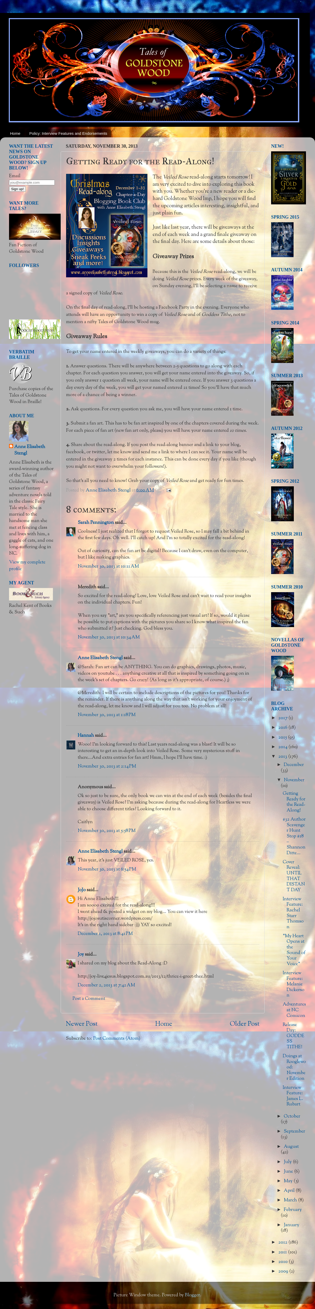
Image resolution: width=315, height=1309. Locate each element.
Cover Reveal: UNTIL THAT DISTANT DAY (294, 876)
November (294, 780)
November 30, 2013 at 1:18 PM (107, 715)
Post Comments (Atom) (116, 1038)
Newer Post (82, 1024)
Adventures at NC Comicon (294, 1010)
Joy (81, 954)
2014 (283, 747)
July (288, 1162)
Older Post (244, 1024)
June (289, 1171)
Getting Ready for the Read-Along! (294, 802)
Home (15, 133)
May (289, 1181)
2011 (283, 1252)
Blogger (192, 1295)
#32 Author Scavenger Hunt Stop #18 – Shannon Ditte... (294, 836)
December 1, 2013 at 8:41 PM (105, 934)
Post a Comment (89, 998)
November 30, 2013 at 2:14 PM (107, 766)
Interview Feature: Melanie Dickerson (293, 984)
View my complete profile (27, 565)
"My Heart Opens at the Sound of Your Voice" (294, 950)
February (293, 1210)
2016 (283, 727)
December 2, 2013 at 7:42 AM (106, 985)
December (294, 765)
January (291, 1225)
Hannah (86, 735)
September (294, 1131)
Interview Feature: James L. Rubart (293, 1096)
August (291, 1146)
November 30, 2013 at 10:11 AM (108, 566)
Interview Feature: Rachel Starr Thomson (293, 913)
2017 (283, 718)
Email (14, 176)
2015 (283, 737)
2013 (283, 756)
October (292, 1116)
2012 (283, 1242)
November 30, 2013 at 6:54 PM (107, 869)
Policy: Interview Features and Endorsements (68, 133)
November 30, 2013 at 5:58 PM (107, 831)
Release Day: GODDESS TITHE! (293, 1036)
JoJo (82, 890)
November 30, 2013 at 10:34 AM (109, 637)
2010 (283, 1262)
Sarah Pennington (96, 522)
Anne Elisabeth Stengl (100, 658)
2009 (283, 1271)
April (290, 1190)
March (291, 1200)
